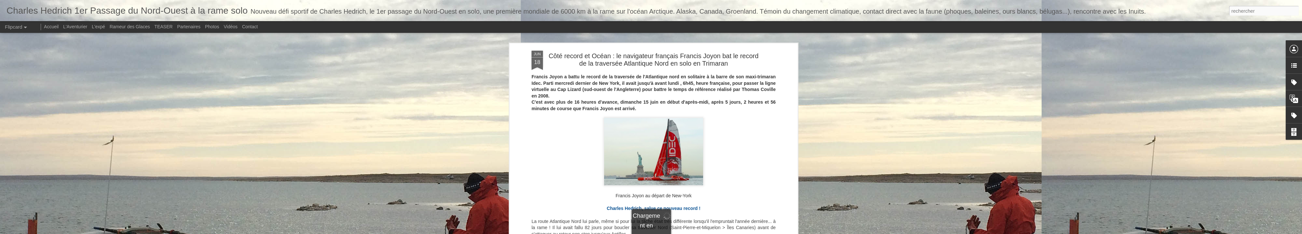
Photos (212, 26)
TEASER (163, 26)
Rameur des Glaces (130, 26)
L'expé (98, 26)
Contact (250, 26)
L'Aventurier (75, 26)
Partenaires (189, 26)
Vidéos (231, 26)
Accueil (51, 26)
